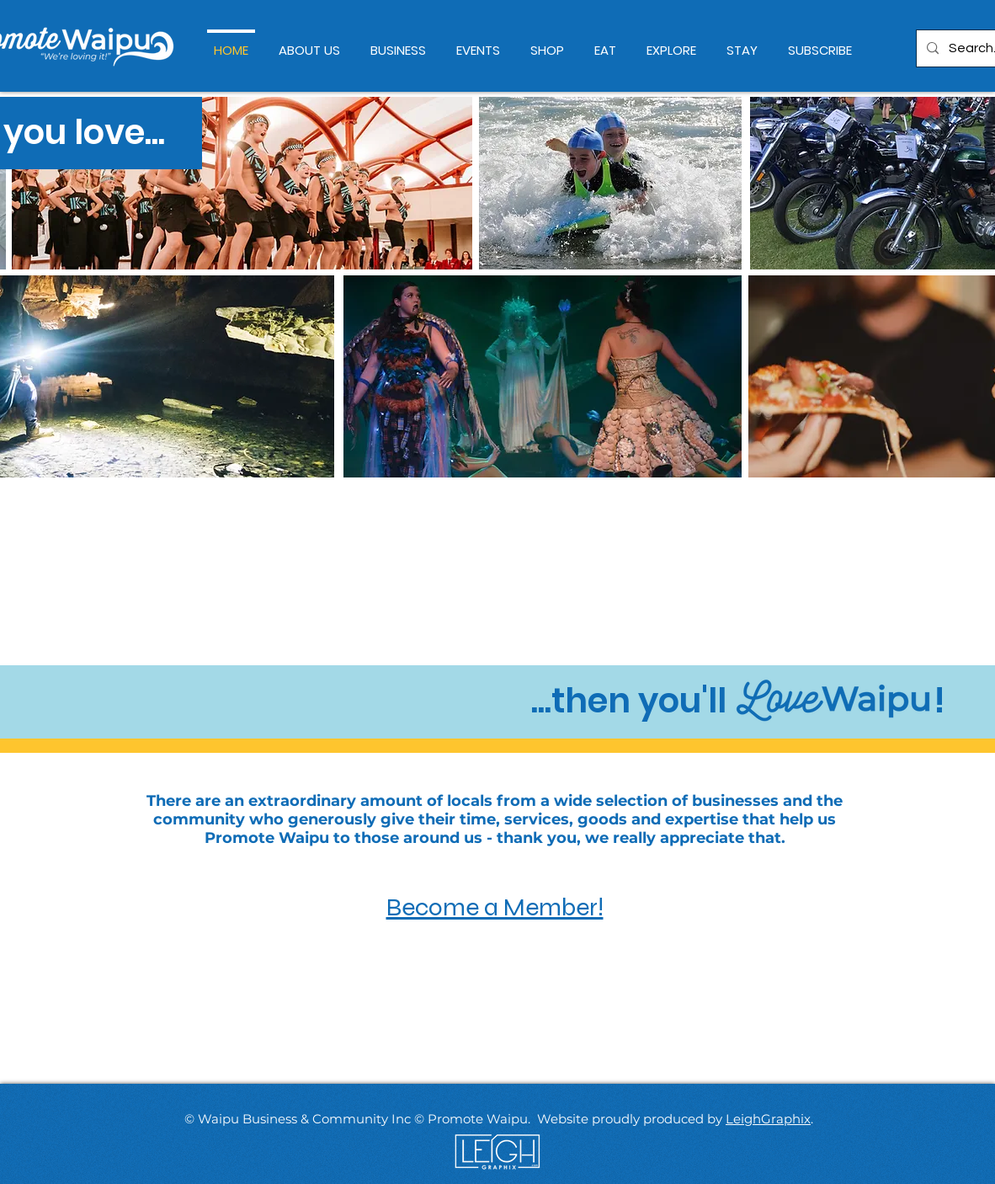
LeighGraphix (768, 1119)
